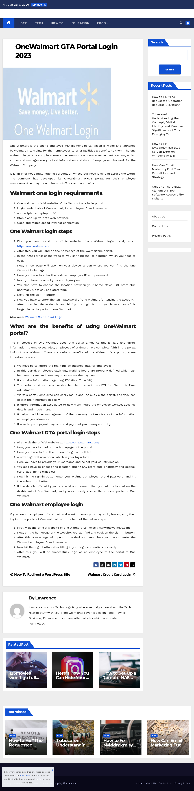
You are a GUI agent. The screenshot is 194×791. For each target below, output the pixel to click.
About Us (158, 216)
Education (80, 23)
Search (157, 42)
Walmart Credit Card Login (44, 317)
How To (57, 23)
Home (22, 23)
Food (102, 23)
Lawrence (45, 598)
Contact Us (160, 226)
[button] (181, 23)
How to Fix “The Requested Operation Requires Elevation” (167, 100)
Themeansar (70, 783)
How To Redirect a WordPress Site (40, 574)
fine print (25, 775)
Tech (39, 23)
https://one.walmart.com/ (81, 442)
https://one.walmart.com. (34, 246)
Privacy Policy (161, 235)
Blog (12, 736)
